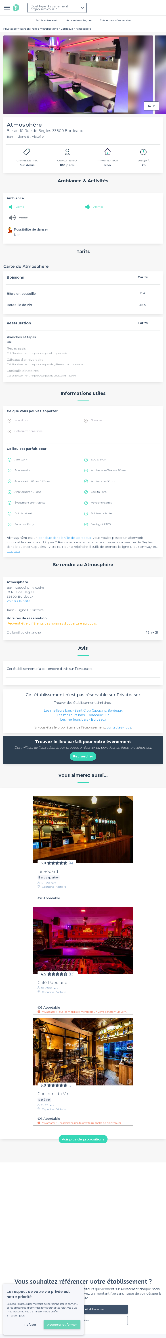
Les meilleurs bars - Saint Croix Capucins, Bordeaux (83, 711)
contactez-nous (119, 727)
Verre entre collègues (79, 20)
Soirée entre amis (47, 20)
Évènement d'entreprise (115, 20)
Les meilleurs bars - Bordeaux (83, 719)
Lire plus (13, 551)
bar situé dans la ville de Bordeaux (64, 538)
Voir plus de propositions (83, 1139)
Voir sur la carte (18, 601)
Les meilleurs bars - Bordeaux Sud (83, 715)
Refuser (30, 1324)
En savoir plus (16, 1315)
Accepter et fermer (62, 1324)
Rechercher (83, 756)
